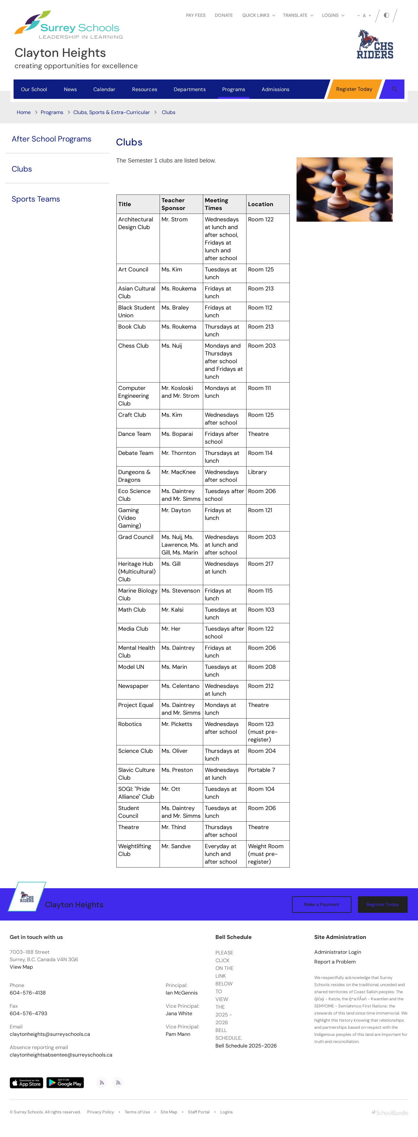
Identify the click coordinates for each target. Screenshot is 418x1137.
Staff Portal (199, 1112)
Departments (190, 89)
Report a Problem (335, 962)
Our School (34, 89)
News (70, 89)
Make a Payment (322, 904)
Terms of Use (137, 1112)
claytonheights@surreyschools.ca (50, 1034)
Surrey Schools (28, 1112)
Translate (298, 15)
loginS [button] (333, 15)
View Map (21, 966)
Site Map (169, 1112)
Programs (233, 89)
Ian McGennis (182, 993)
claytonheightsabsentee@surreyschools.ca (61, 1055)
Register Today (354, 89)
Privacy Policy (100, 1112)
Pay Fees (195, 15)
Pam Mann (178, 1034)
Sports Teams (36, 199)
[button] (394, 88)
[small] (359, 15)
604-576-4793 (28, 1013)
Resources (144, 89)
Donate (224, 15)
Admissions (276, 89)
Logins (226, 1112)
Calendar (104, 89)
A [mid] (364, 15)
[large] (370, 15)
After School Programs (51, 139)
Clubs (22, 169)
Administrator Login (337, 952)
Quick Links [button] (258, 15)
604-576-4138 (28, 993)
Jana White (179, 1013)
